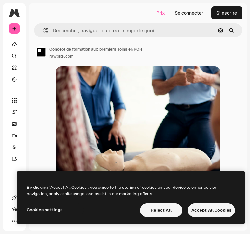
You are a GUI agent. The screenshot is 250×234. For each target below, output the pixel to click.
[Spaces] (17, 112)
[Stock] (14, 67)
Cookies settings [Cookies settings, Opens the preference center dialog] (44, 210)
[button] (43, 30)
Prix (160, 13)
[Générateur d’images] (17, 124)
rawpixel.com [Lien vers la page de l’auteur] (61, 56)
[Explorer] (14, 79)
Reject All (161, 210)
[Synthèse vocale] (17, 147)
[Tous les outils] (14, 100)
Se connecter (189, 13)
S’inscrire (226, 13)
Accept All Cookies (211, 210)
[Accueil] (14, 44)
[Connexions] (14, 197)
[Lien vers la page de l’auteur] (41, 52)
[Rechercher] (14, 56)
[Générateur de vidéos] (17, 135)
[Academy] (14, 209)
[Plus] (14, 221)
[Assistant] (17, 159)
